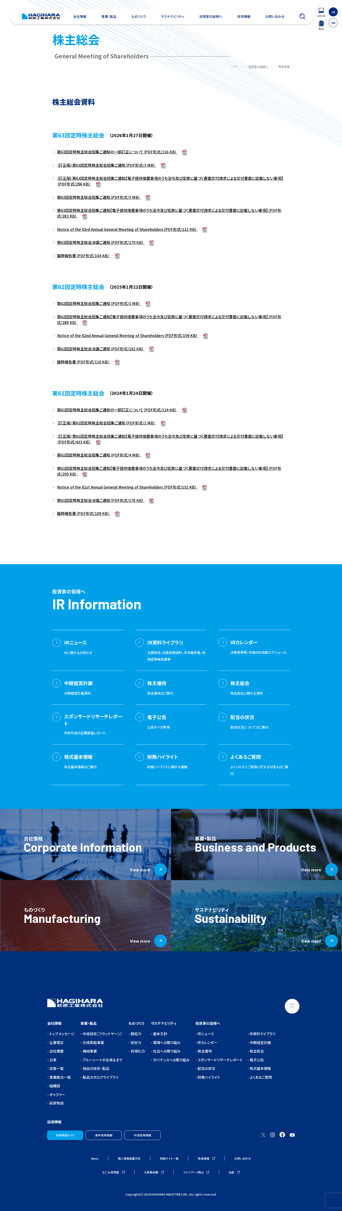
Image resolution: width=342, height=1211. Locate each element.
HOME (234, 66)
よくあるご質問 (260, 1077)
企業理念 (56, 1042)
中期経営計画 (260, 1042)
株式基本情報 (260, 1068)
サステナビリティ (172, 16)
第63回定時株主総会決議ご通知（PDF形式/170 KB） (101, 242)
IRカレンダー (207, 1042)
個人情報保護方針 (129, 1158)
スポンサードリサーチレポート (220, 1059)
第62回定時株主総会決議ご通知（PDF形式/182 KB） (101, 349)
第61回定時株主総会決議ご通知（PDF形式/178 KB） (101, 500)
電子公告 (256, 1059)
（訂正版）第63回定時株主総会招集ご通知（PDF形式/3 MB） (106, 165)
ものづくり (138, 16)
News (95, 1158)
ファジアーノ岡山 (196, 1172)
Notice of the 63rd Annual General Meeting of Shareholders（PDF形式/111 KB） (127, 229)
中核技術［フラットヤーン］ (102, 1033)
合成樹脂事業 (93, 1042)
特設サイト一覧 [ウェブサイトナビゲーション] (169, 1158)
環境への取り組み (166, 1042)
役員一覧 (56, 1068)
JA (333, 12)
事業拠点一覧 (60, 1077)
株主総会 (256, 1051)
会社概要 (56, 1051)
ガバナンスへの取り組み (171, 1059)
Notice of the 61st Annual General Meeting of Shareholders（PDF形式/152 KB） (127, 487)
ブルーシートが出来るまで (102, 1059)
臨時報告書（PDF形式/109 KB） (83, 513)
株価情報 (206, 1158)
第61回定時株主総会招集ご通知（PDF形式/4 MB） (99, 455)
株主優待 (204, 1051)
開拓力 (135, 1033)
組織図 (54, 1085)
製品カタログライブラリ (100, 1077)
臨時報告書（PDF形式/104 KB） (83, 255)
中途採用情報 (142, 1135)
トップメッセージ (62, 1033)
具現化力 (137, 1051)
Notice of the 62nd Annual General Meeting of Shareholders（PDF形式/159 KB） (128, 335)
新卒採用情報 (103, 1135)
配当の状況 (206, 1068)
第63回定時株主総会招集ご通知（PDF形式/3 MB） (99, 197)
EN (333, 22)
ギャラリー (57, 1094)
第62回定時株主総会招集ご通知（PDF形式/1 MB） (99, 303)
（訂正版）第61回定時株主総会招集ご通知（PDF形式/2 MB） (106, 423)
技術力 (135, 1042)
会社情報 (79, 16)
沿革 (53, 1059)
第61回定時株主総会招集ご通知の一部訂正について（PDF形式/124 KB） (117, 410)
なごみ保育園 (113, 1172)
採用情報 (244, 16)
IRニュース (205, 1033)
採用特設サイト (65, 1135)
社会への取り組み (166, 1051)
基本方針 (159, 1033)
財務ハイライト (208, 1077)
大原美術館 (154, 1172)
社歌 (234, 1172)
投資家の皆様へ (210, 16)
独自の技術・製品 (95, 1068)
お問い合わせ (275, 16)
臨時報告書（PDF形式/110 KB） (83, 362)
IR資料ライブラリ (262, 1033)
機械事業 (89, 1051)
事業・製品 (108, 16)
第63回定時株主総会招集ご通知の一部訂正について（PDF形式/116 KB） (117, 152)
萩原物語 (56, 1103)
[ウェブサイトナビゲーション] (321, 12)
